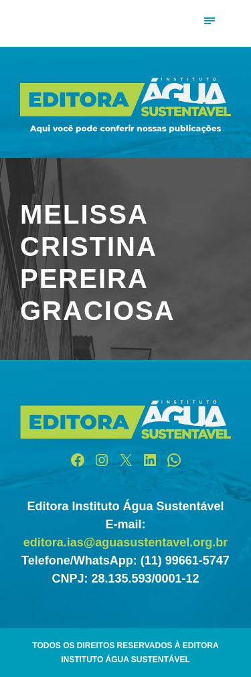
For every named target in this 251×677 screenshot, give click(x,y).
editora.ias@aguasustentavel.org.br (125, 542)
